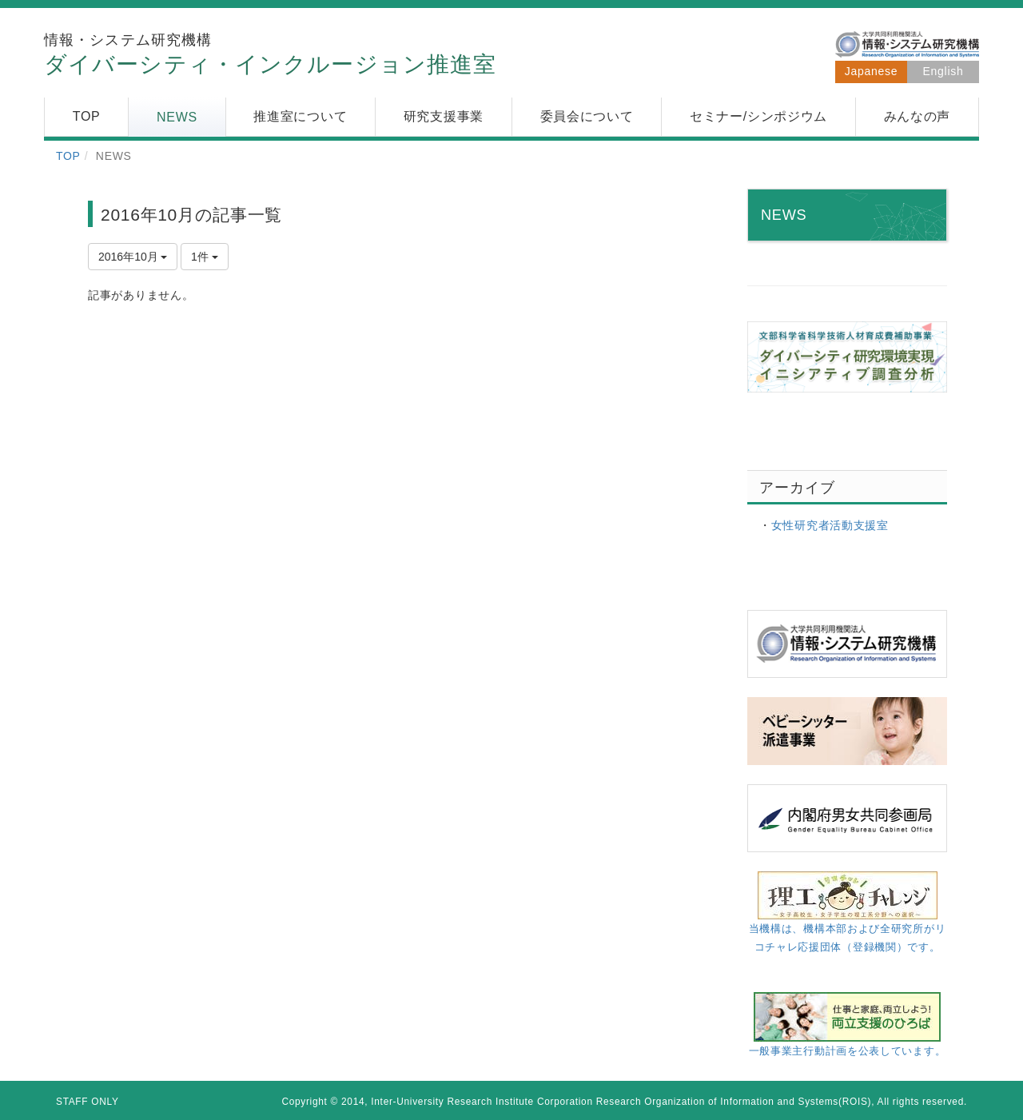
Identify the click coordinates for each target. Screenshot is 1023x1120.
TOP (68, 155)
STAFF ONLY (87, 1101)
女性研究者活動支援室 (830, 525)
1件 (204, 256)
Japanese (871, 71)
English (943, 71)
